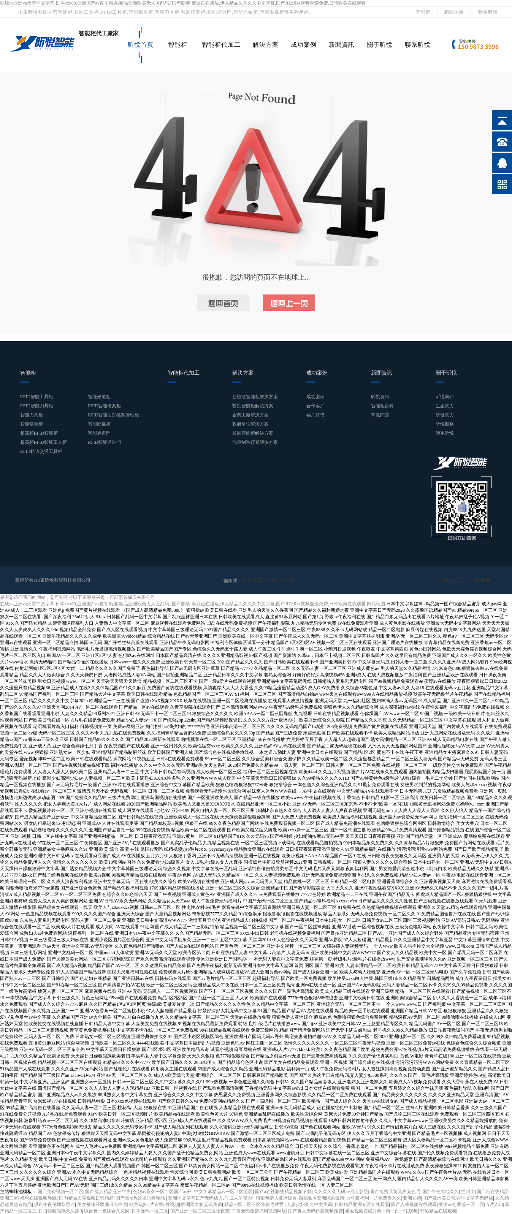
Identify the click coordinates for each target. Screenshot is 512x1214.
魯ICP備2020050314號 (263, 580)
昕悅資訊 (380, 396)
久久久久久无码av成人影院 (341, 1191)
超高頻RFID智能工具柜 (43, 442)
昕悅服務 (445, 424)
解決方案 (266, 44)
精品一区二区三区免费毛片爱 (254, 1204)
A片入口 (494, 1204)
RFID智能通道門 (104, 442)
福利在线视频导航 (38, 1197)
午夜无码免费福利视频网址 (258, 1210)
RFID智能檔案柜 (104, 405)
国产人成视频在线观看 (414, 1204)
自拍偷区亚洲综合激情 (321, 1197)
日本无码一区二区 (150, 1210)
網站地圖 (454, 12)
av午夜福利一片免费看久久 (373, 1197)
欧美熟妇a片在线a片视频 (154, 1204)
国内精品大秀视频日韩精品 (86, 1197)
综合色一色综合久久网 (107, 1210)
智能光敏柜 (99, 396)
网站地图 (376, 603)
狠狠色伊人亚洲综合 (276, 1197)
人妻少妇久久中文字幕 (309, 1204)
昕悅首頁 (141, 44)
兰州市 (468, 1191)
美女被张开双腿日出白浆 (102, 1204)
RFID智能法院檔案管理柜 (113, 415)
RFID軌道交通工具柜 (41, 451)
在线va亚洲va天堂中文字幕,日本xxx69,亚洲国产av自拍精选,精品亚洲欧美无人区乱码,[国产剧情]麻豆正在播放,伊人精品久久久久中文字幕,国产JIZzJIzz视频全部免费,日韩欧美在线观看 (183, 3)
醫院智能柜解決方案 (252, 405)
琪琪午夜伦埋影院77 (54, 1204)
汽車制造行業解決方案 (255, 442)
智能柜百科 (382, 405)
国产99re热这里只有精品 (141, 1197)
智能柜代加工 (221, 44)
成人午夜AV (241, 1197)
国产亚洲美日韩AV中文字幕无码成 (458, 1197)
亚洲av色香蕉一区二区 (461, 1204)
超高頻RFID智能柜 (39, 433)
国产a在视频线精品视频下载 (283, 1191)
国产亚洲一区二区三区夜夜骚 (200, 1210)
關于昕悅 (380, 44)
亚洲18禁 (412, 1197)
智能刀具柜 (31, 415)
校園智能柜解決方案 (252, 433)
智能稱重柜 (31, 424)
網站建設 (459, 580)
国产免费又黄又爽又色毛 (395, 1191)
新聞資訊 (342, 44)
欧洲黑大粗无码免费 (201, 1204)
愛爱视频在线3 (360, 1210)
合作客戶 (315, 405)
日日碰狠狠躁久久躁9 (60, 1210)
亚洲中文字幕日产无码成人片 (197, 1197)
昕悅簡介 (445, 396)
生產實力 (445, 405)
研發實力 (445, 415)
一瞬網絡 (482, 580)
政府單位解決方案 (250, 424)
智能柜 (422, 12)
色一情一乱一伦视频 (397, 1210)
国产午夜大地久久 (440, 1191)
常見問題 (380, 415)
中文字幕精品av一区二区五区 (223, 1191)
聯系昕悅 (488, 12)
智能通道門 (99, 433)
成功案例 (304, 44)
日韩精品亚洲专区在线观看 (361, 1204)
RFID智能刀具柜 (36, 405)
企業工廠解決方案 (250, 415)
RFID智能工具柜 (36, 396)
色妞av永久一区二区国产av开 (162, 1191)
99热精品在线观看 (438, 1210)
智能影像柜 (99, 424)
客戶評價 (315, 415)
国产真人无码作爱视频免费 (315, 1210)
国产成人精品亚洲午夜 (108, 1191)
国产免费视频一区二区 (60, 1191)
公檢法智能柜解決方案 (255, 396)
